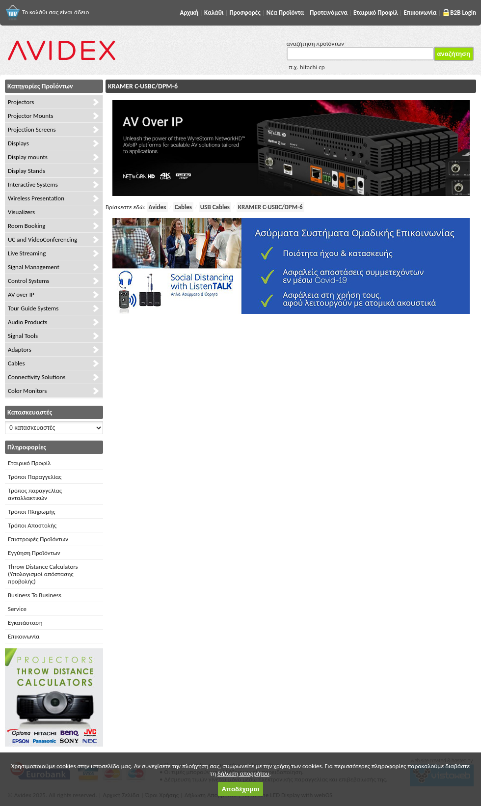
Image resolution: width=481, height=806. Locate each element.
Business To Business (34, 595)
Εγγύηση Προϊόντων (34, 552)
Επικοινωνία (23, 636)
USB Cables (215, 207)
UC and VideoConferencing (42, 239)
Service (17, 608)
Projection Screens (32, 129)
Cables (16, 363)
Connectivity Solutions (36, 377)
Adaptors (19, 349)
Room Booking (26, 225)
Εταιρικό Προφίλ (29, 463)
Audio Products (27, 322)
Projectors (21, 102)
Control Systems (29, 280)
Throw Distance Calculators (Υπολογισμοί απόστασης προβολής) (43, 574)
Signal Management (33, 267)
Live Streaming (27, 253)
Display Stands (26, 170)
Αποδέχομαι (240, 789)
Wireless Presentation (36, 198)
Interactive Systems (33, 184)
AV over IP (21, 294)
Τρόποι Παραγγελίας (34, 476)
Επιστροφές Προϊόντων (38, 539)
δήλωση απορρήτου (243, 773)
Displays (18, 143)
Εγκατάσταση (25, 622)
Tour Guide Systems (33, 308)
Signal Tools (23, 335)
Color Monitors (27, 390)
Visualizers (21, 212)
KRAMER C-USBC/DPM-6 (270, 207)
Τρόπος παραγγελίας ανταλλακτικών (35, 494)
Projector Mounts (30, 115)
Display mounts (28, 157)
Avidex (157, 207)
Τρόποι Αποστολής (32, 525)
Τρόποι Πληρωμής (31, 511)
